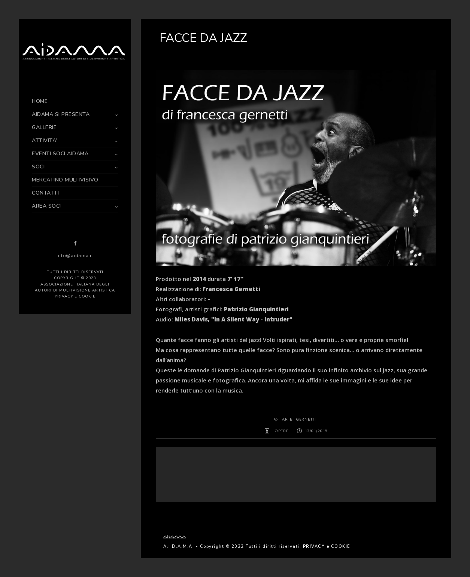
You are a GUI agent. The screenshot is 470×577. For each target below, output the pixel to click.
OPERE (282, 431)
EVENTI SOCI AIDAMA (60, 153)
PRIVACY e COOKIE (75, 296)
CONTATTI (45, 192)
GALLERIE (44, 127)
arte (287, 419)
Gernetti (306, 419)
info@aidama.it (75, 256)
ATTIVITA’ (44, 140)
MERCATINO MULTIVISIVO (65, 179)
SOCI (38, 166)
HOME (40, 101)
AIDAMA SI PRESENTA (61, 114)
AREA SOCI (46, 206)
